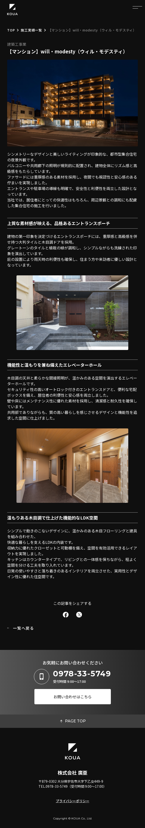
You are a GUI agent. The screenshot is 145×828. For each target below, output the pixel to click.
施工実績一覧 (31, 30)
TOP (11, 30)
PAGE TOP (75, 721)
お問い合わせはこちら (73, 696)
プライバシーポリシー (72, 800)
